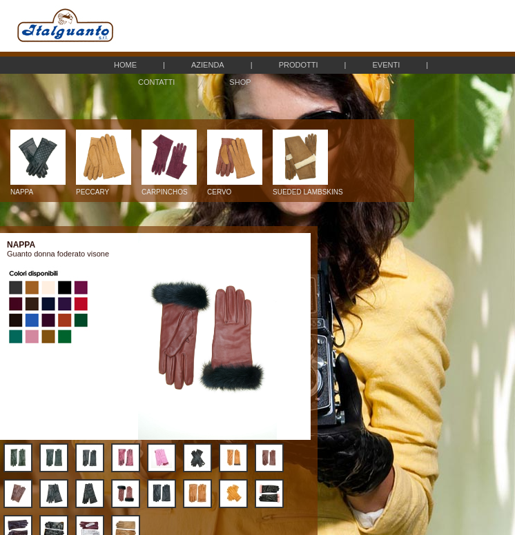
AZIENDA (207, 65)
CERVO (234, 189)
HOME (125, 65)
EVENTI (386, 65)
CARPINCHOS (169, 189)
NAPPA (38, 189)
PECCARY (103, 189)
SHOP (240, 82)
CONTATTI (156, 82)
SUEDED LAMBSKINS (308, 189)
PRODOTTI (298, 65)
